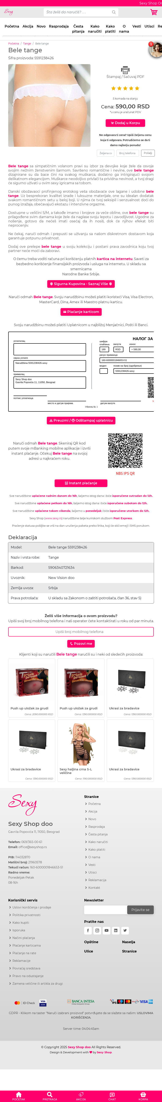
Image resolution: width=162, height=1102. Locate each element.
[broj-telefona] (127, 153)
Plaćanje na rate (24, 953)
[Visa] (41, 1002)
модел (103, 365)
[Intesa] (81, 1001)
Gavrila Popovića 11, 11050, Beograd (33, 832)
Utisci (149, 26)
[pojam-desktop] (77, 12)
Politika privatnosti (26, 915)
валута (117, 344)
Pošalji (148, 153)
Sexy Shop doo (30, 823)
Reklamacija (97, 880)
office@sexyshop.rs (33, 847)
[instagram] (97, 930)
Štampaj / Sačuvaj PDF (125, 72)
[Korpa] (154, 12)
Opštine (91, 942)
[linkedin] (116, 930)
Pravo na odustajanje (27, 976)
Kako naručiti (95, 28)
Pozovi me (81, 644)
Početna (12, 26)
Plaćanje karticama (26, 945)
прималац (19, 374)
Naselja (128, 942)
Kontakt (94, 887)
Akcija (28, 26)
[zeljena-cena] (105, 153)
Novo (41, 26)
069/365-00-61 (31, 842)
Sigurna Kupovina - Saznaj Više (81, 284)
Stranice (129, 951)
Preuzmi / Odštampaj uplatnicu (81, 420)
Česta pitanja (78, 28)
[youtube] (106, 930)
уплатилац (19, 341)
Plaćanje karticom (81, 312)
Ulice (88, 951)
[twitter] (125, 930)
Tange (27, 43)
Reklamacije (21, 960)
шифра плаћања (104, 343)
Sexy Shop (104, 1052)
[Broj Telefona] (81, 632)
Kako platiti (110, 28)
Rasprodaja (59, 26)
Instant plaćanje (81, 483)
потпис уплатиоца (23, 398)
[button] (18, 1096)
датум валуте (107, 403)
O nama (124, 28)
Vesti (136, 26)
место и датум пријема (60, 403)
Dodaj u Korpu (125, 123)
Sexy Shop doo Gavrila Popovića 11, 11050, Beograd (50, 383)
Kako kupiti (20, 922)
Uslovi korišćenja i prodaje (31, 907)
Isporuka (18, 930)
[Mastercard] (25, 1002)
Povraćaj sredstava (26, 968)
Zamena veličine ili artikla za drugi (37, 983)
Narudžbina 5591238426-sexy (50, 366)
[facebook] (88, 930)
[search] (113, 12)
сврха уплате (21, 358)
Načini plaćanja (23, 937)
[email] (108, 910)
